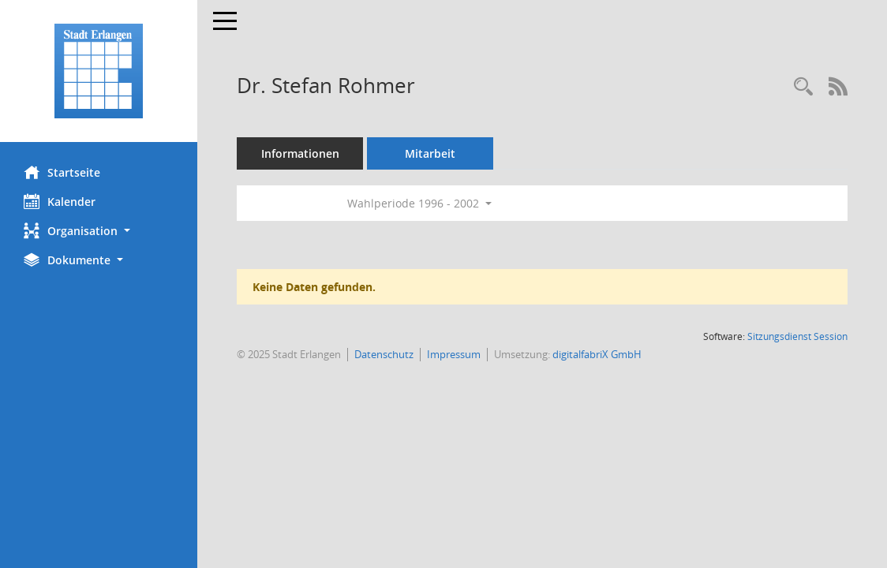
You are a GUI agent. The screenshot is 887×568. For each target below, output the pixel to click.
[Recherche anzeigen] (803, 87)
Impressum (454, 354)
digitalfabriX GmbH (597, 354)
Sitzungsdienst (797, 336)
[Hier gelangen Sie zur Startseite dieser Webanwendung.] (98, 71)
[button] (98, 230)
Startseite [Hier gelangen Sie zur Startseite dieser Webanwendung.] (62, 172)
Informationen (300, 153)
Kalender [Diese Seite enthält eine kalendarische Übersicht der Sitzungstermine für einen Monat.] (59, 201)
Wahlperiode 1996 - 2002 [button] (419, 203)
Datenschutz (384, 354)
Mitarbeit (430, 153)
